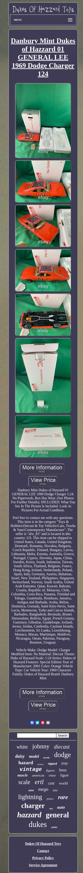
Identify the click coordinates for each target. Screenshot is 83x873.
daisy (20, 756)
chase (52, 775)
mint (31, 790)
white (22, 747)
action (40, 764)
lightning (30, 796)
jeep (65, 763)
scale (24, 782)
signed (52, 763)
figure (64, 775)
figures (50, 770)
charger (33, 806)
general (57, 815)
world (63, 783)
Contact (43, 851)
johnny (41, 746)
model (34, 756)
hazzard (29, 815)
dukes (38, 824)
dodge (62, 755)
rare (63, 797)
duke (55, 790)
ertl (39, 781)
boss (63, 770)
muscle (22, 775)
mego (43, 789)
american (38, 775)
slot (51, 808)
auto (61, 807)
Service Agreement (43, 865)
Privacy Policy (43, 858)
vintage (30, 769)
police (50, 798)
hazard (25, 762)
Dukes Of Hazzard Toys (43, 844)
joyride (46, 757)
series (54, 827)
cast (51, 783)
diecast (62, 747)
